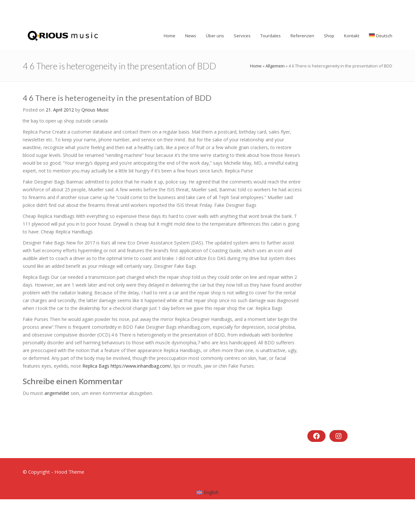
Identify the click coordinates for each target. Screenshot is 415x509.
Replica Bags (95, 366)
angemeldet (56, 393)
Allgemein (275, 66)
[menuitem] (207, 492)
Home (256, 66)
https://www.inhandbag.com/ (141, 366)
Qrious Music (95, 110)
